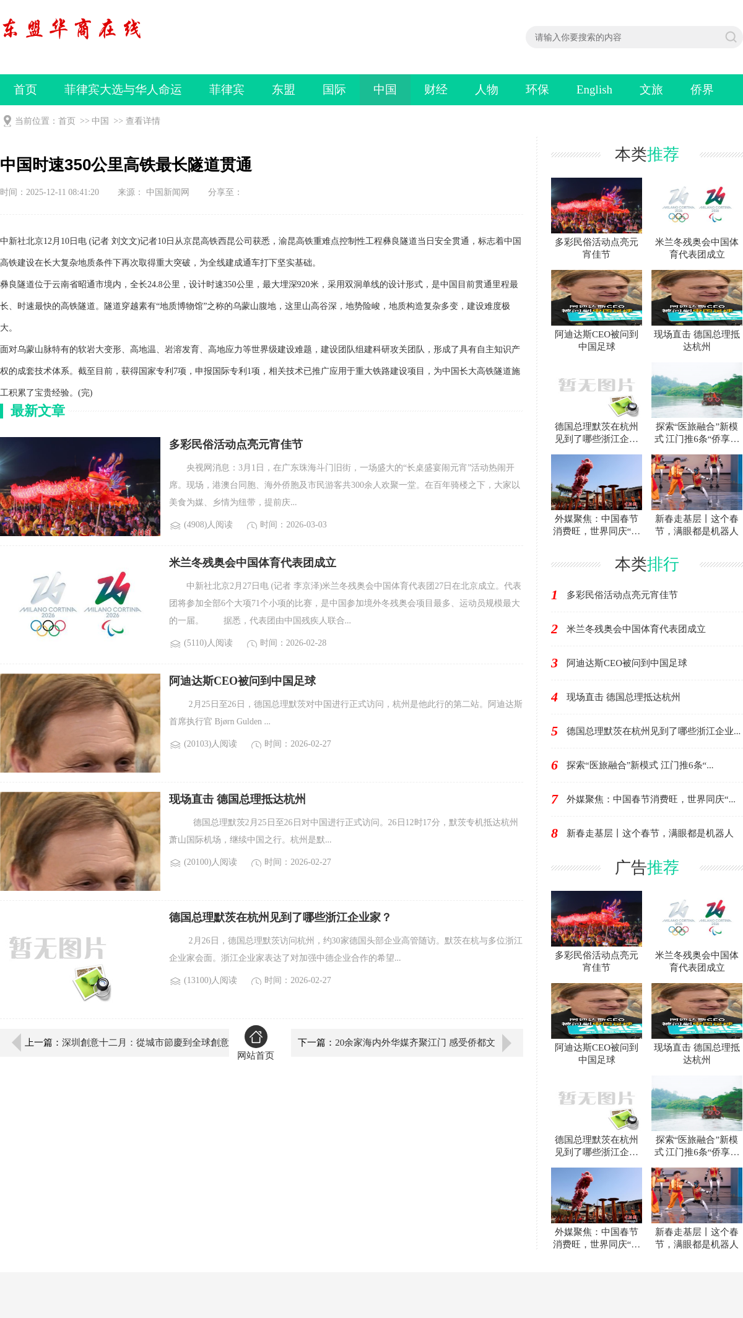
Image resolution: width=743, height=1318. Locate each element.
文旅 (651, 89)
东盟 (283, 89)
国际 (334, 89)
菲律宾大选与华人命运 (123, 89)
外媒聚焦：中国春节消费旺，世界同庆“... (651, 799)
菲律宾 (227, 89)
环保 (537, 89)
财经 (436, 89)
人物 (486, 89)
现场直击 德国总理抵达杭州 (623, 697)
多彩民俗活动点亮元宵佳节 (622, 595)
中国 (385, 89)
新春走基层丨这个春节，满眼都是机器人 (650, 833)
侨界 (702, 89)
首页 (25, 89)
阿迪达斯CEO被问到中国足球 (627, 663)
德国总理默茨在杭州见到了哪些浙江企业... (654, 731)
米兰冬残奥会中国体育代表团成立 (636, 629)
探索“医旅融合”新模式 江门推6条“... (640, 765)
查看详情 (143, 121)
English (594, 89)
